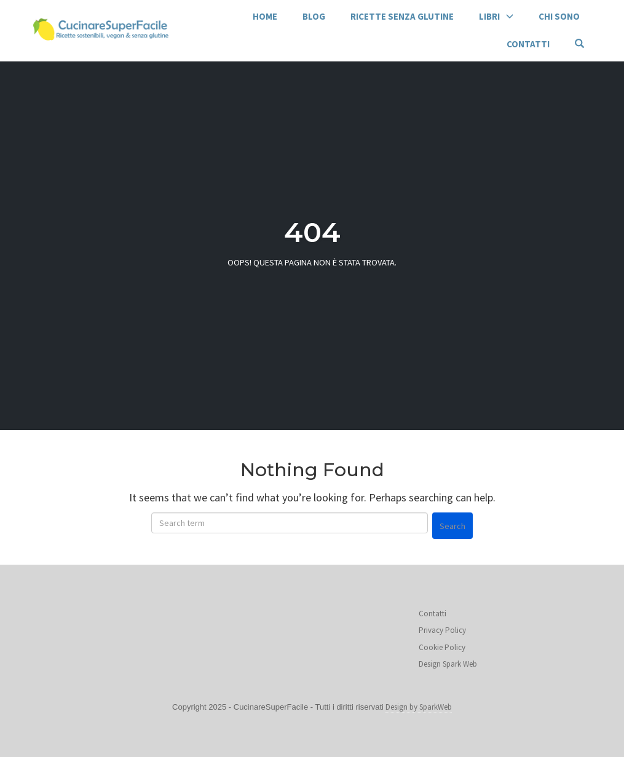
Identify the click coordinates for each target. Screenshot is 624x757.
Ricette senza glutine (402, 16)
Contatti (528, 44)
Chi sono (559, 16)
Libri (489, 16)
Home (265, 16)
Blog (313, 16)
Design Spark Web (448, 664)
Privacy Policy (442, 630)
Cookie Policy (442, 647)
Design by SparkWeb (418, 707)
